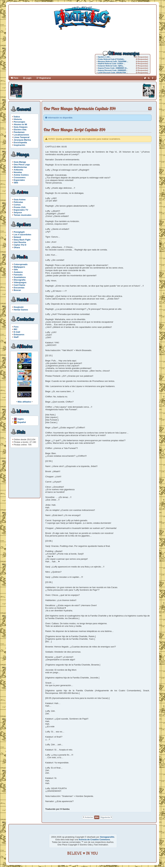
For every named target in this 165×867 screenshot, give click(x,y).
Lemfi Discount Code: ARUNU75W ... (113, 73)
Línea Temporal (21, 137)
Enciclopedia (20, 142)
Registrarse (45, 78)
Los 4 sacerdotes (22, 234)
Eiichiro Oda (20, 129)
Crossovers (19, 177)
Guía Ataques (20, 127)
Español (22, 422)
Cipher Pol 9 (20, 245)
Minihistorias (20, 167)
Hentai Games (21, 309)
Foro (16, 78)
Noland (17, 237)
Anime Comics (21, 175)
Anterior (89, 817)
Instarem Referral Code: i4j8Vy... (111, 66)
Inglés (21, 419)
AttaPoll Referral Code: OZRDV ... (111, 63)
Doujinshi (19, 307)
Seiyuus (18, 212)
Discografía (19, 280)
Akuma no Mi (20, 124)
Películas (18, 202)
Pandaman (19, 132)
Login (28, 78)
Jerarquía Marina (22, 140)
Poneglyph (19, 232)
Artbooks (18, 169)
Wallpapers (19, 267)
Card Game (19, 285)
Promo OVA (20, 207)
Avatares (18, 272)
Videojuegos (20, 282)
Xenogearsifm (107, 837)
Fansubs (18, 274)
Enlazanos (19, 334)
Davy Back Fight (22, 239)
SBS (16, 182)
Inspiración (19, 145)
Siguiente (105, 817)
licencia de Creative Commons (94, 839)
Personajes (19, 122)
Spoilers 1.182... (104, 57)
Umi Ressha (20, 242)
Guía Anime (20, 199)
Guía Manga (20, 162)
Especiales (19, 180)
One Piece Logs (22, 164)
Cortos (17, 204)
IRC (15, 329)
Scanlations (20, 277)
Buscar (17, 290)
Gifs (16, 269)
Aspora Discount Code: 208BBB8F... (112, 70)
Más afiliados (24, 402)
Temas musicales (22, 215)
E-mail (17, 332)
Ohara (17, 247)
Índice (17, 116)
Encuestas (19, 287)
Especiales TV (21, 210)
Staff (16, 337)
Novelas (18, 172)
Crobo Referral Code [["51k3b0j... (111, 59)
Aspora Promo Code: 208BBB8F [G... (113, 68)
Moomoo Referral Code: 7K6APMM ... (113, 61)
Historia (18, 119)
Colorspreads (21, 264)
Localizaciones (21, 135)
